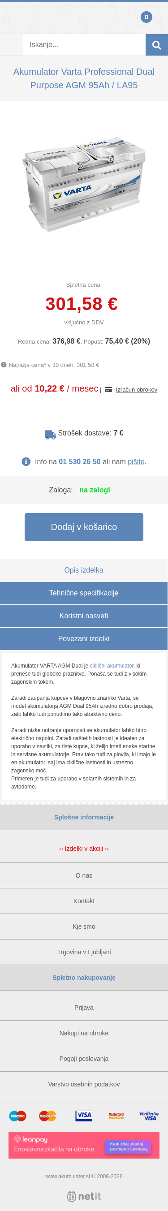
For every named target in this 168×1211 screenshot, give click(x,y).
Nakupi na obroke (84, 1033)
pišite (136, 461)
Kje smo (84, 926)
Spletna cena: (84, 284)
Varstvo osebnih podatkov (84, 1084)
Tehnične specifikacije (84, 593)
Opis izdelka (83, 570)
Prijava (11, 18)
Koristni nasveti (84, 616)
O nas (84, 875)
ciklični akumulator (111, 666)
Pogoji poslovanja (84, 1058)
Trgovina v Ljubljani (84, 952)
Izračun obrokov (137, 389)
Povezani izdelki (84, 638)
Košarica (157, 18)
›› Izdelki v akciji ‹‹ (84, 848)
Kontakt (84, 901)
